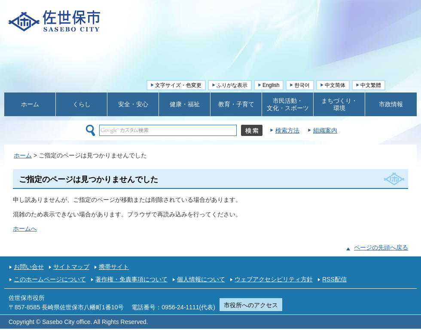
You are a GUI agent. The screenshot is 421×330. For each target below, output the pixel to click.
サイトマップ (71, 266)
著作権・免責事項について (131, 279)
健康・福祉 (185, 104)
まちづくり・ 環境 (339, 104)
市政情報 (391, 104)
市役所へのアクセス (251, 305)
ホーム (30, 104)
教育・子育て (236, 104)
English (270, 85)
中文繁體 (370, 85)
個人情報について (201, 279)
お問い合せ (29, 266)
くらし (82, 104)
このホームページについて (50, 279)
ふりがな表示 (232, 85)
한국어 (302, 85)
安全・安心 (133, 104)
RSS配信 (334, 279)
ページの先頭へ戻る (381, 247)
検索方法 (287, 130)
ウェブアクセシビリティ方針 (274, 279)
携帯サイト (114, 266)
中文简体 (335, 85)
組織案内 (325, 130)
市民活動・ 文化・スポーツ (288, 104)
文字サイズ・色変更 (178, 85)
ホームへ (25, 228)
